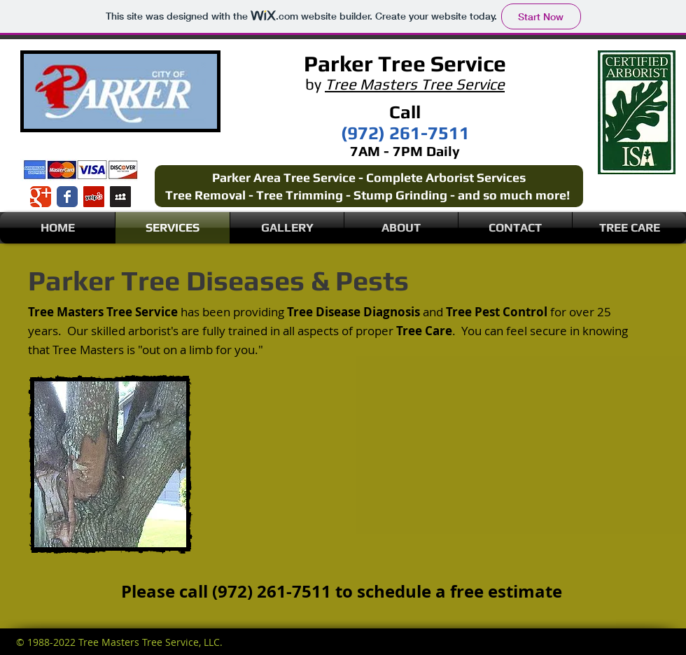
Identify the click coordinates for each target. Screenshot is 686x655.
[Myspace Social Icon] (120, 196)
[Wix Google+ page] (40, 196)
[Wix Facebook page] (67, 196)
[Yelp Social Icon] (93, 196)
